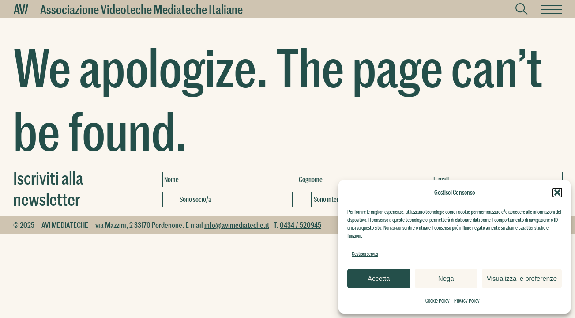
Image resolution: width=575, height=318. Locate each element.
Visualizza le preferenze (522, 278)
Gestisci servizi (365, 253)
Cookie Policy (437, 300)
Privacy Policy (467, 300)
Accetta (379, 278)
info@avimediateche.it (236, 224)
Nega (446, 278)
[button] (557, 192)
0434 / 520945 (300, 224)
